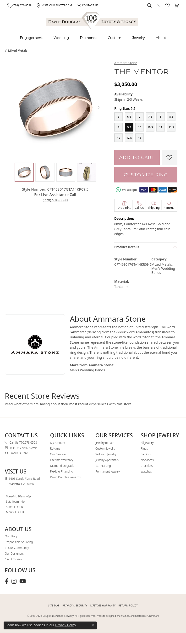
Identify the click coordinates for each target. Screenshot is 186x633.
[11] (160, 127)
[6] (118, 116)
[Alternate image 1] (24, 172)
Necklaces (147, 460)
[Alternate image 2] (45, 172)
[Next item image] (98, 107)
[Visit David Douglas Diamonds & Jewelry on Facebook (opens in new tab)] (7, 581)
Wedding (61, 38)
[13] (139, 137)
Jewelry (138, 38)
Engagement (31, 38)
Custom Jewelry (105, 448)
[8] (160, 116)
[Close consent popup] (93, 625)
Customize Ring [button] (146, 174)
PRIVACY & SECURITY (75, 605)
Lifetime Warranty (61, 460)
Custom (114, 38)
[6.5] (129, 116)
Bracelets (147, 466)
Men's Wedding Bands (163, 270)
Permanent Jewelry (107, 471)
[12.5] (129, 137)
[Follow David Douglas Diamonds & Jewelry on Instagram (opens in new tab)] (14, 581)
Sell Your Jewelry (105, 454)
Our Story (11, 536)
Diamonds (88, 38)
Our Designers (14, 553)
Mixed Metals (17, 51)
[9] (118, 127)
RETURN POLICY (128, 605)
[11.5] (171, 127)
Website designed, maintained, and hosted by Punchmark (128, 615)
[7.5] (150, 116)
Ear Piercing (103, 466)
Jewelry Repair (104, 443)
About (161, 38)
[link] (19, 5)
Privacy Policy (65, 625)
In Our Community (17, 548)
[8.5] (171, 116)
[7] (139, 116)
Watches (146, 471)
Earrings (146, 454)
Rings (144, 448)
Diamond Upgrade (62, 466)
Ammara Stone (125, 63)
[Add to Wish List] (169, 157)
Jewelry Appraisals (107, 460)
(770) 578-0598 (55, 200)
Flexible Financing (61, 471)
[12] (118, 137)
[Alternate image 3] (65, 172)
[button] (149, 5)
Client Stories (13, 559)
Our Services (58, 454)
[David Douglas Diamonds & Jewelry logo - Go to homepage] (92, 20)
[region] (55, 107)
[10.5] (150, 127)
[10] (139, 127)
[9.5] (129, 127)
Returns (55, 448)
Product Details (126, 247)
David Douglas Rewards (65, 477)
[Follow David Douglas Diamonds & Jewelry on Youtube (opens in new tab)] (22, 581)
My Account (57, 443)
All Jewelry (147, 443)
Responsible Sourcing (19, 542)
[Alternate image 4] (86, 172)
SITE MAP (54, 605)
